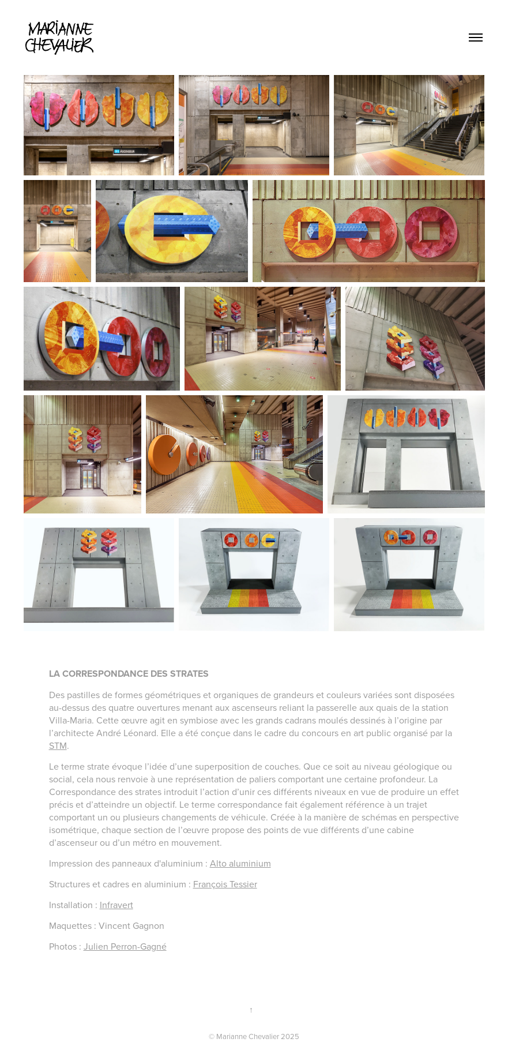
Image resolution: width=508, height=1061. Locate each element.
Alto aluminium (240, 863)
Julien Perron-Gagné (125, 946)
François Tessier (225, 884)
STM (58, 745)
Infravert (116, 904)
